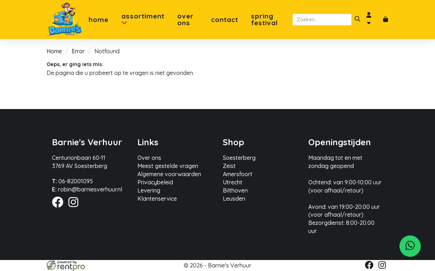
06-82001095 (72, 181)
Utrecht (232, 182)
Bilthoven (235, 190)
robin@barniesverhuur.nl (87, 189)
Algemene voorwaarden (169, 174)
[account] (371, 20)
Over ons (185, 19)
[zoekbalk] (322, 19)
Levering (148, 190)
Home (99, 19)
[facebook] (60, 208)
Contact (224, 19)
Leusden (234, 198)
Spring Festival (264, 19)
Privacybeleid (155, 182)
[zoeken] (357, 19)
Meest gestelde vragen (167, 165)
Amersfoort (237, 174)
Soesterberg (239, 157)
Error (78, 51)
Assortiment (142, 19)
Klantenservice (157, 198)
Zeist (229, 165)
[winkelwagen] (385, 20)
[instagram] (75, 208)
